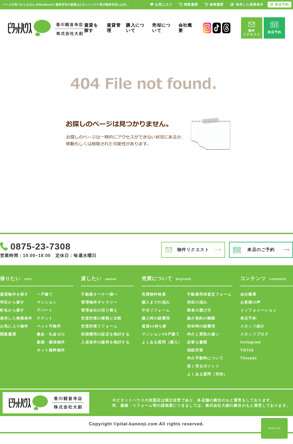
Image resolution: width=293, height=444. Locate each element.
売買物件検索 (154, 294)
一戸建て (45, 294)
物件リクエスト (193, 249)
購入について (135, 28)
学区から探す (12, 302)
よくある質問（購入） (162, 342)
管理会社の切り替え (99, 310)
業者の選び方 (199, 310)
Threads (248, 358)
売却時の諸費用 (201, 326)
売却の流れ (197, 302)
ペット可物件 (49, 326)
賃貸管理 (114, 28)
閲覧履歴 (8, 334)
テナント (45, 318)
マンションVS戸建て (161, 334)
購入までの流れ (156, 302)
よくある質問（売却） (207, 374)
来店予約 (248, 318)
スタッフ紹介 (252, 326)
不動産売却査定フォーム (209, 294)
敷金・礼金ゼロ (51, 334)
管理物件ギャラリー (99, 302)
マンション (47, 302)
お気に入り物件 (14, 326)
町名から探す (12, 310)
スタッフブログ (254, 334)
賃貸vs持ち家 (154, 326)
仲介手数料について (205, 358)
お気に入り (161, 4)
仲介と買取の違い (203, 334)
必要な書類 (197, 342)
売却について (161, 28)
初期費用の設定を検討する (105, 334)
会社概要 (185, 28)
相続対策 (195, 350)
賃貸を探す (91, 28)
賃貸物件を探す (14, 294)
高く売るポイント (203, 366)
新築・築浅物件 (51, 342)
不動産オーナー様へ (99, 294)
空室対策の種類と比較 (101, 318)
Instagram (250, 342)
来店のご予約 (261, 249)
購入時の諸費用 (156, 318)
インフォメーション (258, 310)
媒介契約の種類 (201, 318)
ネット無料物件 (51, 350)
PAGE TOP (274, 428)
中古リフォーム (156, 310)
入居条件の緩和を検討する (105, 342)
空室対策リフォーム (99, 326)
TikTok (247, 350)
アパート (45, 310)
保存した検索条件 (16, 318)
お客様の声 (250, 302)
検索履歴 (214, 4)
